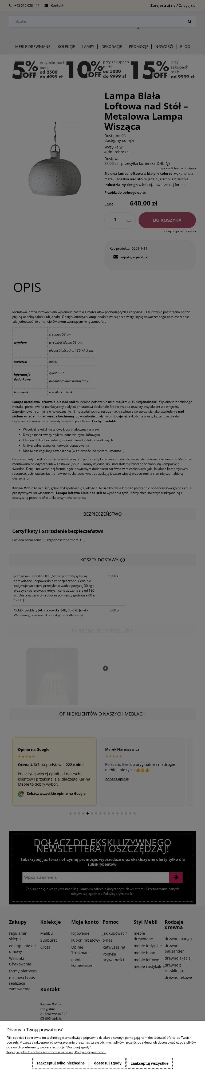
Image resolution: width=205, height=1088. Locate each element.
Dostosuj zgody (107, 1063)
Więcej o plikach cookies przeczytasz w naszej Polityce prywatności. (56, 1052)
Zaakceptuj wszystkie (149, 1063)
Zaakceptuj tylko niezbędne (61, 1063)
